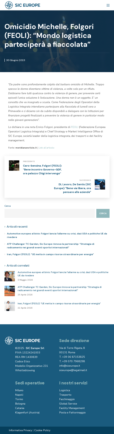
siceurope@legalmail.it (73, 370)
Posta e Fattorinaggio (72, 412)
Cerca (7, 206)
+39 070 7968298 (73, 361)
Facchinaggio (67, 399)
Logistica (64, 390)
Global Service (68, 403)
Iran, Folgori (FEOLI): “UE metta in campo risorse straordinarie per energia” (50, 254)
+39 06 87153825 (73, 357)
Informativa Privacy (20, 430)
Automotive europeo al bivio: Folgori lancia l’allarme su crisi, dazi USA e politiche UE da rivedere (57, 235)
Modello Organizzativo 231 (31, 366)
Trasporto (65, 395)
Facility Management (72, 408)
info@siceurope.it (69, 366)
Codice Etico (22, 361)
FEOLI (74, 127)
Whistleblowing (25, 370)
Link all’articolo (46, 147)
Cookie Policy (42, 430)
